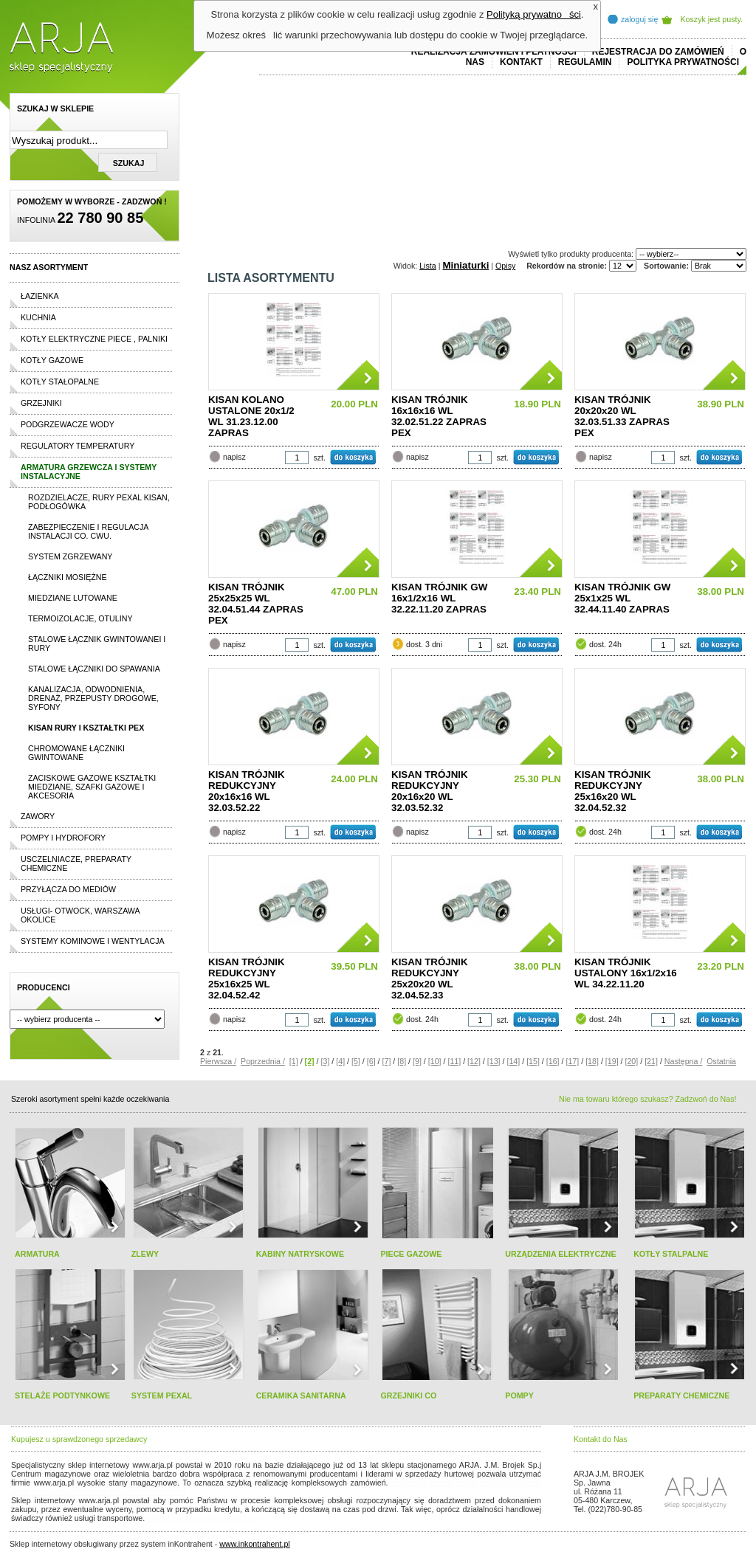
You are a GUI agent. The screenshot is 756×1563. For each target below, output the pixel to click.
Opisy (505, 265)
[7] (386, 1061)
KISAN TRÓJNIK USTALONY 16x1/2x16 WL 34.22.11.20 (625, 973)
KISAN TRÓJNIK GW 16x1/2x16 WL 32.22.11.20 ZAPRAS (439, 598)
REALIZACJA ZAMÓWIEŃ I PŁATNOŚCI (494, 51)
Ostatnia (721, 1061)
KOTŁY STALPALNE (670, 1253)
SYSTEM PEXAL (161, 1395)
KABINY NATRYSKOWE (300, 1253)
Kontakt (521, 62)
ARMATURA (37, 1253)
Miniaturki (465, 265)
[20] (631, 1061)
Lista (427, 265)
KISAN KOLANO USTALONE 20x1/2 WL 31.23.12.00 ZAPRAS (251, 416)
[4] (340, 1061)
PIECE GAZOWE (410, 1253)
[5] (355, 1061)
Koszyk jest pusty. (712, 19)
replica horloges (174, 1518)
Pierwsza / (218, 1061)
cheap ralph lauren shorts (76, 1491)
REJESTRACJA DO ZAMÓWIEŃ (658, 51)
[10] (434, 1061)
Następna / (683, 1061)
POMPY (519, 1395)
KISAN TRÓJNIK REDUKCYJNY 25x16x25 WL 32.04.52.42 (246, 978)
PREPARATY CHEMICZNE (681, 1395)
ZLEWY (145, 1253)
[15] (533, 1061)
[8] (401, 1061)
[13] (494, 1061)
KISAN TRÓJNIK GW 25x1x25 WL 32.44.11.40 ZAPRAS (622, 598)
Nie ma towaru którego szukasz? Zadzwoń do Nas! (647, 1098)
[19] (612, 1061)
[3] (325, 1061)
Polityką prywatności (534, 14)
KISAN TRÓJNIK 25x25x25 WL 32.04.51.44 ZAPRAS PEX (255, 604)
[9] (417, 1061)
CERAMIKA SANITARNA (301, 1395)
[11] (454, 1061)
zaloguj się (639, 19)
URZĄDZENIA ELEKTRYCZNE (560, 1253)
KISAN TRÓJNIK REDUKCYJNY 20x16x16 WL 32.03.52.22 (246, 791)
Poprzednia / (263, 1061)
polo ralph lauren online (434, 1482)
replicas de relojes (155, 1491)
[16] (553, 1061)
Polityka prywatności (683, 62)
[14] (513, 1061)
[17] (572, 1061)
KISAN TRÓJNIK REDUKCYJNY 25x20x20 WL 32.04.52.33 (429, 978)
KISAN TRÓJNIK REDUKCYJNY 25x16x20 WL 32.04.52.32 (612, 791)
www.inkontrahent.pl (254, 1543)
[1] (293, 1061)
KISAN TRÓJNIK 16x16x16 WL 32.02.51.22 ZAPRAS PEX (439, 416)
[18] (592, 1061)
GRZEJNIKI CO (408, 1395)
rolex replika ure (233, 1518)
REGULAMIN (585, 62)
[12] (474, 1061)
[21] (651, 1061)
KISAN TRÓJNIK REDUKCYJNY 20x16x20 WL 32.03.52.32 (429, 791)
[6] (371, 1061)
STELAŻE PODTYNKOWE (62, 1395)
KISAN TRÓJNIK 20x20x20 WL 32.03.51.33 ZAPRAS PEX (622, 416)
